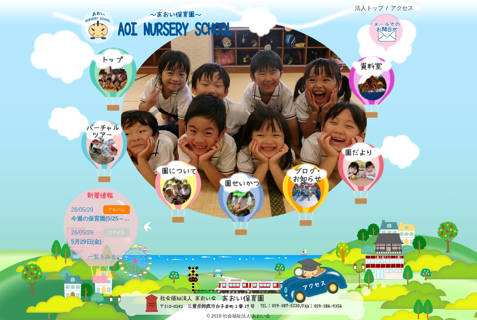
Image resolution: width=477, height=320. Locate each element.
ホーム (111, 69)
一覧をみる (102, 257)
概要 (175, 181)
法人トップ (369, 8)
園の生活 (238, 194)
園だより (360, 163)
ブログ (305, 184)
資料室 (370, 76)
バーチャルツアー (101, 141)
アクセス (402, 8)
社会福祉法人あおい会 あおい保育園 (151, 21)
